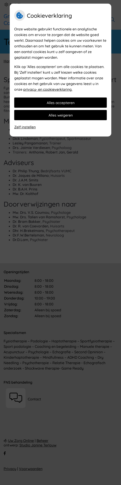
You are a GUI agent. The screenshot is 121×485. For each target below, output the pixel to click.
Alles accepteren (60, 102)
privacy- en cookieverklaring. (47, 89)
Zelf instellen (25, 127)
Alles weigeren (61, 115)
